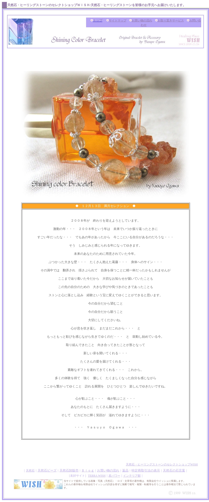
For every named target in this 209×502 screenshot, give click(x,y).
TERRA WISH (96, 475)
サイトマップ (117, 20)
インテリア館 (132, 475)
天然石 (30, 470)
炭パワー (114, 475)
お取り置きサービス (171, 20)
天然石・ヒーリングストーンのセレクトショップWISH (162, 464)
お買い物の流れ (142, 20)
